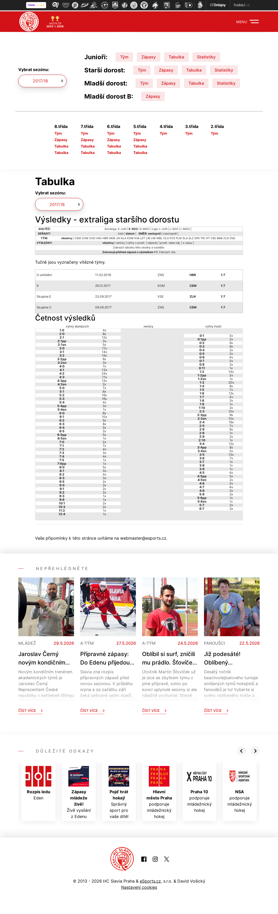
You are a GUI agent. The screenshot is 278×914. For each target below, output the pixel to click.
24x (104, 372)
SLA (185, 237)
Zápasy (148, 55)
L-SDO (174, 228)
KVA (137, 237)
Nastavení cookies (139, 886)
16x (104, 394)
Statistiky (206, 55)
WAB (220, 237)
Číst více (30, 709)
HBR (105, 237)
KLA (123, 237)
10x (104, 416)
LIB (148, 237)
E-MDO (145, 228)
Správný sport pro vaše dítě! (119, 791)
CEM (78, 237)
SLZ (191, 237)
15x (104, 354)
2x (104, 383)
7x (104, 365)
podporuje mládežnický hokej (159, 791)
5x (104, 344)
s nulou (187, 242)
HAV (99, 237)
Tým (124, 55)
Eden (38, 782)
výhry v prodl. (136, 242)
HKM (112, 237)
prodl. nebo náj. (170, 242)
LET (142, 237)
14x (104, 351)
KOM (130, 237)
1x (104, 408)
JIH (118, 237)
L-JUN (163, 228)
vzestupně (170, 232)
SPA (197, 237)
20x (231, 381)
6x (104, 358)
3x (104, 340)
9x (231, 414)
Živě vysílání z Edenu (79, 791)
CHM (85, 237)
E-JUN (122, 228)
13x (104, 369)
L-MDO (185, 228)
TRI (202, 237)
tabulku (130, 246)
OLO (166, 237)
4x (104, 329)
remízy (120, 242)
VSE (213, 237)
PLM (179, 237)
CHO (92, 237)
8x (104, 333)
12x (104, 336)
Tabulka (176, 55)
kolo (121, 232)
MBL (159, 237)
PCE (172, 237)
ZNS (232, 237)
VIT (208, 237)
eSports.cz (150, 880)
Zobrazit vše (167, 251)
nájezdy (153, 242)
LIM (153, 237)
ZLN (226, 237)
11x (104, 347)
